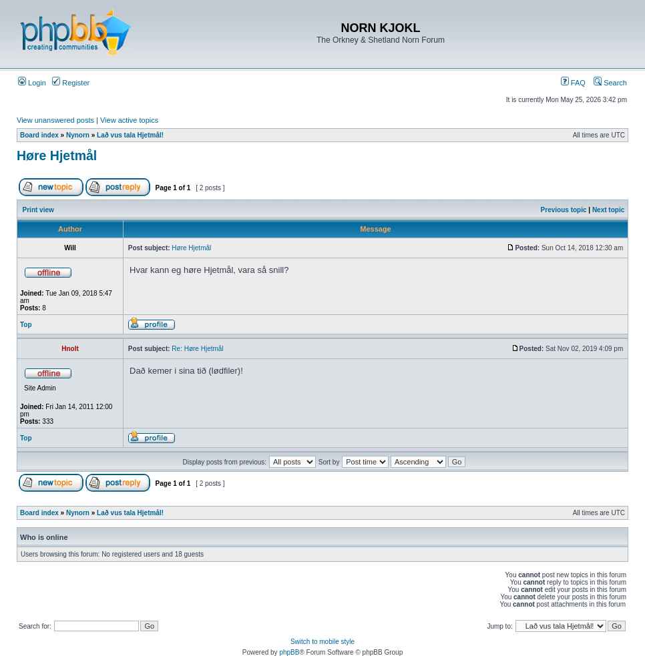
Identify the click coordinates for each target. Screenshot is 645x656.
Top (26, 324)
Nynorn (77, 135)
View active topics (129, 120)
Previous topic (564, 210)
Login (32, 83)
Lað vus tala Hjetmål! (130, 135)
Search (610, 83)
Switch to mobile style (322, 641)
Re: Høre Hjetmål (197, 348)
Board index (39, 135)
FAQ (573, 83)
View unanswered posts (55, 120)
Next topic (608, 210)
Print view (38, 210)
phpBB (289, 652)
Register (70, 83)
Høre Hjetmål (57, 155)
